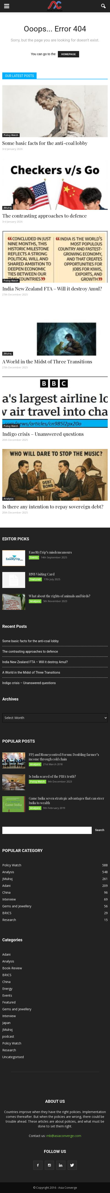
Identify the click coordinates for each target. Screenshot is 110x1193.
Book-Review (12, 968)
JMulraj (8, 207)
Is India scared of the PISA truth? (52, 776)
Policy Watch (11, 135)
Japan (6, 1023)
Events (34, 557)
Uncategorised (13, 1057)
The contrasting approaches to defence (44, 215)
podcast (8, 1036)
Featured (35, 579)
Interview (9, 899)
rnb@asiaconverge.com (63, 1136)
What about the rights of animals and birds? (59, 596)
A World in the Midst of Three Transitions (47, 361)
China (6, 892)
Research (9, 920)
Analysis (8, 498)
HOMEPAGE (68, 54)
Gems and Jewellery (16, 906)
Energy (7, 988)
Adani (6, 885)
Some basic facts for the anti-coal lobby (45, 143)
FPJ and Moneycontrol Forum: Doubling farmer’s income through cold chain (64, 756)
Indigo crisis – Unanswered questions (43, 434)
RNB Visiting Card (41, 574)
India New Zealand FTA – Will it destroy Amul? (52, 288)
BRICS (6, 913)
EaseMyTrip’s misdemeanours (50, 552)
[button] (103, 6)
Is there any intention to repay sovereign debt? (52, 506)
